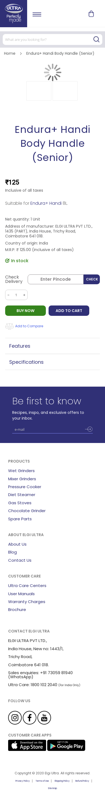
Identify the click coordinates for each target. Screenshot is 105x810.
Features (19, 346)
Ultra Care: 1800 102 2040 (32, 684)
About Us (17, 544)
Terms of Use (42, 781)
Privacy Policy (22, 781)
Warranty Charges (26, 601)
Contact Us (19, 560)
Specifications (26, 362)
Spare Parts (20, 519)
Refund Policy (82, 781)
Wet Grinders (21, 470)
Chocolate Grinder (27, 510)
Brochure (17, 609)
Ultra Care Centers (27, 585)
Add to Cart (69, 310)
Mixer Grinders (22, 479)
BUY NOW (25, 310)
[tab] (52, 346)
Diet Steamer (21, 494)
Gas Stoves (19, 503)
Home (9, 53)
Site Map (52, 788)
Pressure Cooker (24, 487)
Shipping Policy (62, 781)
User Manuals (21, 594)
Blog (12, 552)
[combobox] (52, 39)
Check (92, 279)
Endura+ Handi (46, 203)
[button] (38, 91)
